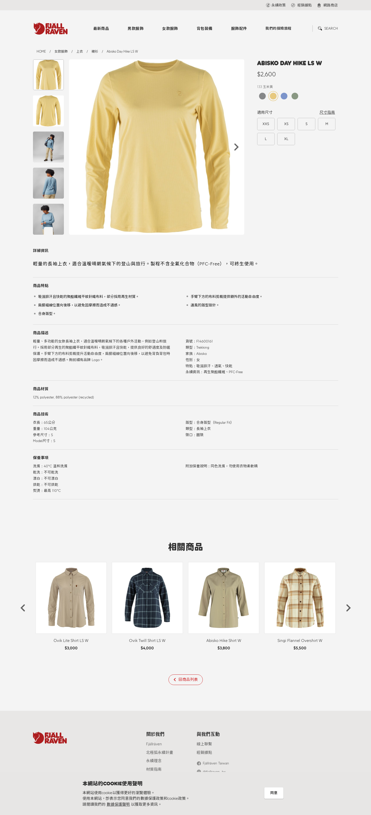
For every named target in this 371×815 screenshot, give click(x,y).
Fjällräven (154, 744)
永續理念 (154, 761)
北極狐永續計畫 (159, 752)
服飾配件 (239, 28)
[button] (236, 147)
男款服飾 (136, 28)
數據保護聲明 (118, 804)
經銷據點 (204, 752)
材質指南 (154, 769)
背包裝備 (205, 28)
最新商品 (101, 28)
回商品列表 (188, 679)
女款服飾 (170, 28)
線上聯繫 (204, 744)
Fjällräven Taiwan (216, 763)
